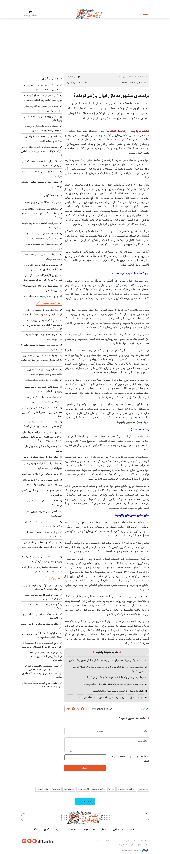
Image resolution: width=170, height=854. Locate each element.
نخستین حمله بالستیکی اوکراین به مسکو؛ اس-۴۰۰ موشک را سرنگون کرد (43, 128)
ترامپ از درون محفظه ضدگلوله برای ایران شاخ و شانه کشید (43, 138)
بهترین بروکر (69, 789)
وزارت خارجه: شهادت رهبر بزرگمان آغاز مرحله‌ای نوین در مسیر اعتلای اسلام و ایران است (41, 412)
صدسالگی (118, 829)
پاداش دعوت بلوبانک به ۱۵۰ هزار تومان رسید (41, 625)
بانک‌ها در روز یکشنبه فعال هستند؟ (42, 380)
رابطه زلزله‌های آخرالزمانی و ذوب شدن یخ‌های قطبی (118, 691)
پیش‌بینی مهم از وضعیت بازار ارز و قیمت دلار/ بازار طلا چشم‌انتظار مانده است (42, 312)
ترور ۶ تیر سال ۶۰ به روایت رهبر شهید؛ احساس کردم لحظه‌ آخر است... (110, 698)
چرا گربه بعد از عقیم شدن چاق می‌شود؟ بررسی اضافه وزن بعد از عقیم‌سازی (45, 656)
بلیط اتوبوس (42, 789)
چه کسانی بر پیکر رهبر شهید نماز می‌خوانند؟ (44, 503)
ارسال (85, 768)
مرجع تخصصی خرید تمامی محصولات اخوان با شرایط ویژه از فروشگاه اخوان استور (42, 645)
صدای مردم (89, 829)
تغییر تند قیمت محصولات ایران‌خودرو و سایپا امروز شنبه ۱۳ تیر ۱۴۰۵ (41, 87)
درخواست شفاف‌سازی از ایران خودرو (42, 202)
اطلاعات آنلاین (89, 13)
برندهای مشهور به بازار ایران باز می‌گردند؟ (111, 95)
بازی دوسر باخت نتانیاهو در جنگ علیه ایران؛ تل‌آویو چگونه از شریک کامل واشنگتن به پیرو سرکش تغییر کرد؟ (41, 436)
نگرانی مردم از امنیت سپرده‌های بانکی (41, 457)
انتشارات (59, 829)
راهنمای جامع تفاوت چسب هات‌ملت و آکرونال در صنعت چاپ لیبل (42, 685)
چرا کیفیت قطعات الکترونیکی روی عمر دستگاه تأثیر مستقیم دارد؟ (42, 635)
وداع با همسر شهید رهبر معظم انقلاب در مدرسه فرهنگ (42, 257)
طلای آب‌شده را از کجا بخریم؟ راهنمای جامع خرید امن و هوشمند (42, 597)
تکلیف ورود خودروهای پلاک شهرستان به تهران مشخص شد (42, 288)
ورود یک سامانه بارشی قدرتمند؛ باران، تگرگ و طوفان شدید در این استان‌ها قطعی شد (41, 151)
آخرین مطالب (49, 303)
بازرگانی (52, 578)
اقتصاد (131, 76)
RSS (36, 829)
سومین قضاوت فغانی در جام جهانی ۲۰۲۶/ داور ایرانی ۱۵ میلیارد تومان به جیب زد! (42, 547)
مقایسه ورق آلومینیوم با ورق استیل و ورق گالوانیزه (42, 616)
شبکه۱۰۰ (133, 829)
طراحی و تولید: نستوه (135, 850)
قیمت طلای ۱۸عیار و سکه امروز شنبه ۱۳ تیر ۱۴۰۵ (42, 174)
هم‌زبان (104, 829)
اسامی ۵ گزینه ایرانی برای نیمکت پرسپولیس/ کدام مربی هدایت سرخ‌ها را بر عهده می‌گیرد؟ (42, 324)
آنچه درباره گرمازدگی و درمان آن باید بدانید (43, 448)
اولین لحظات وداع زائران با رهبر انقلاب (39, 474)
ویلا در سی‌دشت (98, 789)
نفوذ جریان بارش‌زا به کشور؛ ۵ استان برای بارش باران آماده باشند (43, 108)
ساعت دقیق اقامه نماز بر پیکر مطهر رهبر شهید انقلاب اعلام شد (43, 389)
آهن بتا (111, 789)
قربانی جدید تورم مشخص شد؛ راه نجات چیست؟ (44, 534)
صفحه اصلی (142, 76)
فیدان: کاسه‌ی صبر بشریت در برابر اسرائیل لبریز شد (44, 246)
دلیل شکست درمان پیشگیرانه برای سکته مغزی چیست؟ (43, 524)
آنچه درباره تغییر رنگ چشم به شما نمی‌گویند (44, 606)
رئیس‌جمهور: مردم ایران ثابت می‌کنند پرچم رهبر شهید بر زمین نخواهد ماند (42, 482)
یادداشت (73, 829)
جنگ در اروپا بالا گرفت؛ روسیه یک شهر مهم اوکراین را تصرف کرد (42, 163)
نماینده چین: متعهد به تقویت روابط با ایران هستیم (41, 347)
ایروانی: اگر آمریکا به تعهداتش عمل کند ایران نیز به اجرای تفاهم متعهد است (43, 277)
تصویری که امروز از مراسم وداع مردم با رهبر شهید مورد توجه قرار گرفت (42, 559)
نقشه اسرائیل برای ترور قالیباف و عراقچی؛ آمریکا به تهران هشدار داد (44, 236)
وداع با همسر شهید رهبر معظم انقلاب (40, 296)
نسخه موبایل (85, 801)
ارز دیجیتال (55, 789)
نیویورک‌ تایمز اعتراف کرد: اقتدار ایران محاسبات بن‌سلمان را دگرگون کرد (42, 267)
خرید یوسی (143, 789)
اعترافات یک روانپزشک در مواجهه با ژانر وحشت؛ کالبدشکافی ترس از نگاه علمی (106, 660)
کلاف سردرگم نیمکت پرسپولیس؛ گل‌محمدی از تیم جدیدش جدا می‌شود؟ (43, 424)
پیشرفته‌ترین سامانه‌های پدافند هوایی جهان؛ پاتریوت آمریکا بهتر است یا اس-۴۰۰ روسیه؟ (41, 213)
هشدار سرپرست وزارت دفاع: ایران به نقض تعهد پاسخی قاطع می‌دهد (43, 372)
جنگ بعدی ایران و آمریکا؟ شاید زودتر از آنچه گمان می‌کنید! (115, 677)
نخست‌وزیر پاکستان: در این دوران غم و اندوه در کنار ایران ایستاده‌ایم (42, 569)
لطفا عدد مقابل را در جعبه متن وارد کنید (129, 758)
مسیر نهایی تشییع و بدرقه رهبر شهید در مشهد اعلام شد (42, 225)
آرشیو (46, 829)
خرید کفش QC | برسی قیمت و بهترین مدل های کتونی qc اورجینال (42, 587)
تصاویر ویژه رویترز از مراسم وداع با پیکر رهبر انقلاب (42, 118)
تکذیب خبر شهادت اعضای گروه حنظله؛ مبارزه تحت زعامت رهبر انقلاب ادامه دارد (41, 98)
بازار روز (122, 76)
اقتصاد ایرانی (83, 789)
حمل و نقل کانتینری (126, 789)
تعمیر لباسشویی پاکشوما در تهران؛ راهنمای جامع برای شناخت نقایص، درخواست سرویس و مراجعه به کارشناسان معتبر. (42, 671)
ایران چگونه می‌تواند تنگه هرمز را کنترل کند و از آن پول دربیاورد (114, 684)
